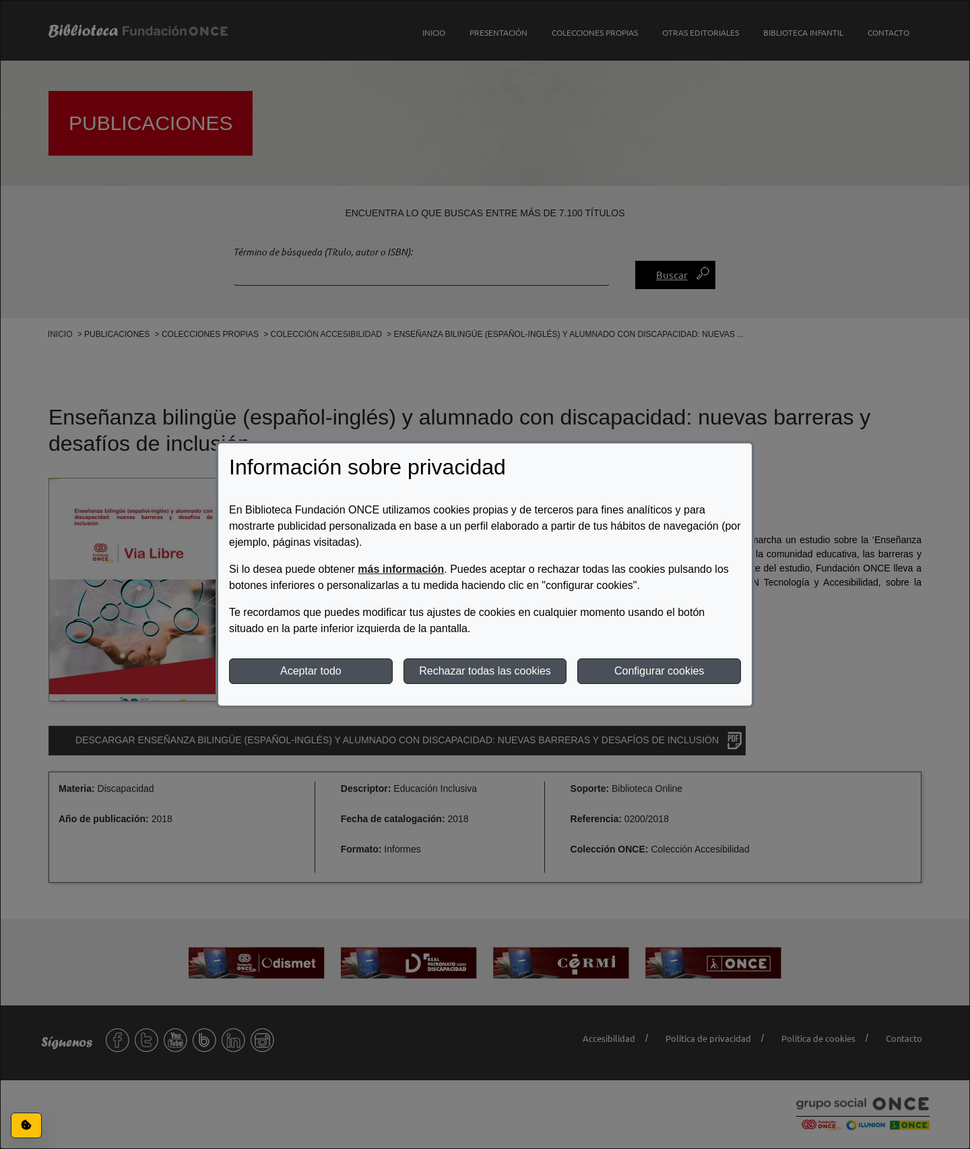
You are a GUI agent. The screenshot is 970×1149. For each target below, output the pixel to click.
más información (401, 569)
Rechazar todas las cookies (485, 671)
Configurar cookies (659, 671)
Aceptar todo (311, 671)
